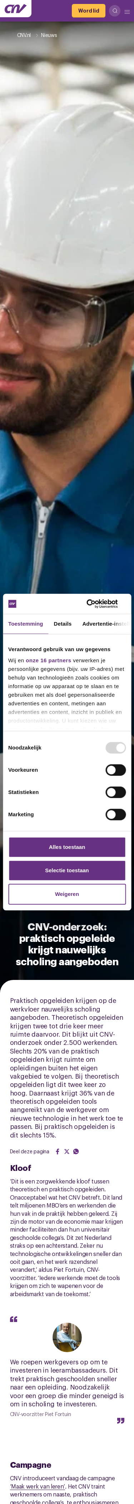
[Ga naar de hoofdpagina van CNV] (16, 8)
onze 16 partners (48, 660)
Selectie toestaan (67, 870)
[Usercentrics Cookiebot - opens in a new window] (95, 603)
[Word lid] (88, 11)
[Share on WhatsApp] (76, 1151)
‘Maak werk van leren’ (37, 1486)
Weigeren (67, 894)
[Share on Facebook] (57, 1151)
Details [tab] (63, 624)
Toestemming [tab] (25, 624)
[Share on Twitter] (67, 1151)
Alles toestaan (67, 847)
